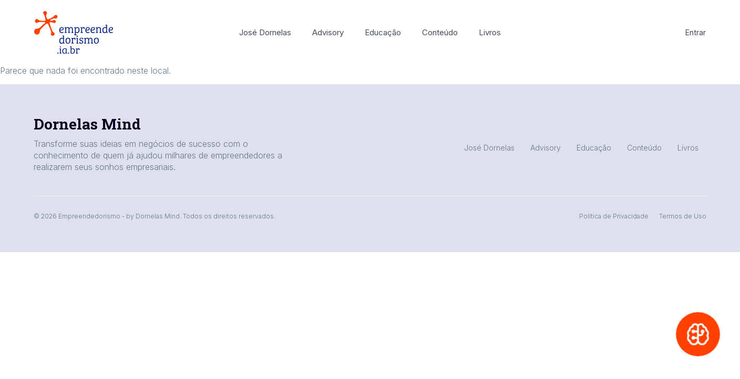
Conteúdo (440, 32)
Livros (490, 32)
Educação (383, 32)
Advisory (328, 32)
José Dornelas (265, 32)
